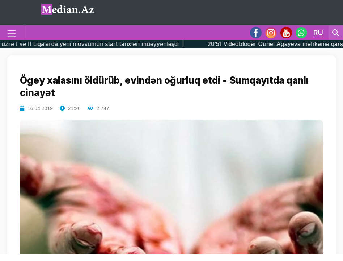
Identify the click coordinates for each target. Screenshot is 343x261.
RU (318, 32)
